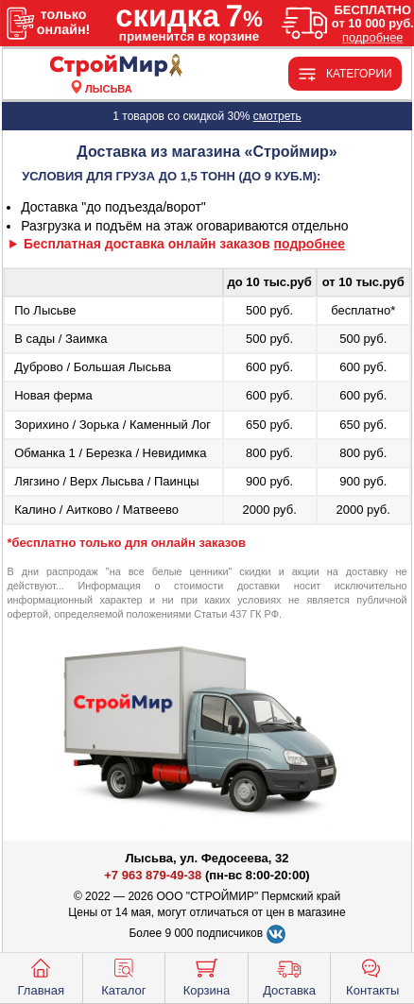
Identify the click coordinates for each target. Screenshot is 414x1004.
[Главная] (108, 66)
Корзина (207, 975)
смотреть (277, 116)
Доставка (289, 975)
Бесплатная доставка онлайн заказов (184, 243)
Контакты (372, 975)
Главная (41, 975)
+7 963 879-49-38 (152, 875)
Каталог (123, 975)
